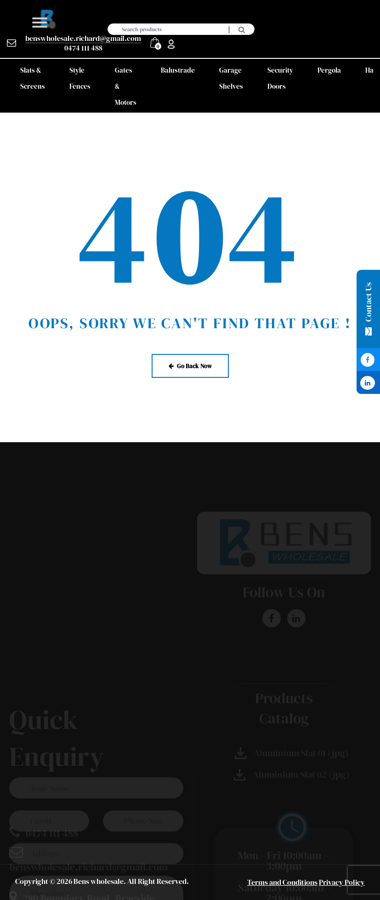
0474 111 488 (83, 47)
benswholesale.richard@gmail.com (83, 38)
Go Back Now (190, 366)
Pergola (329, 70)
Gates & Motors (125, 86)
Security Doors (280, 78)
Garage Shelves (231, 78)
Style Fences (80, 78)
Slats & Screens (32, 78)
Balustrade (178, 70)
